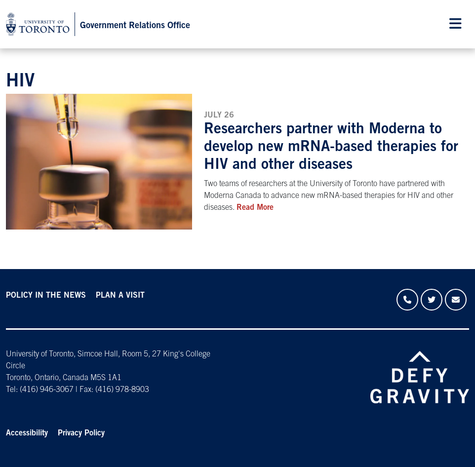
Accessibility (27, 433)
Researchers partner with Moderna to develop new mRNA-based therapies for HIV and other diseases (331, 147)
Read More (255, 208)
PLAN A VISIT (120, 296)
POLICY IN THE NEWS (46, 296)
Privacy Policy (81, 433)
